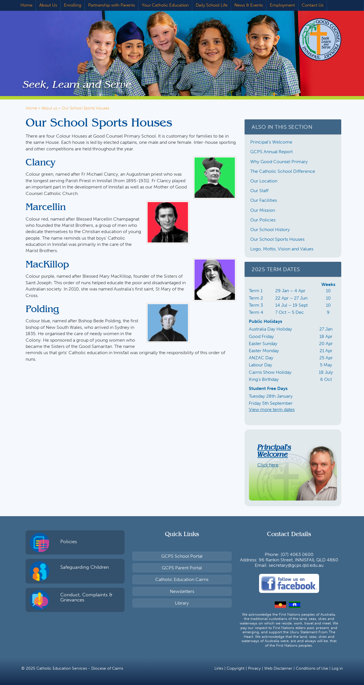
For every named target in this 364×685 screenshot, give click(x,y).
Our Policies (263, 220)
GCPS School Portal (181, 556)
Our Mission (262, 210)
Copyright (236, 668)
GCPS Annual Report (271, 151)
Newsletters (182, 591)
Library (182, 603)
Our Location (263, 181)
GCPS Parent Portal (182, 567)
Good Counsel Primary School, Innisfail (311, 39)
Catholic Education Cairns (181, 579)
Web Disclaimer (278, 668)
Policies (68, 541)
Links (218, 668)
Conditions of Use (312, 668)
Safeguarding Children (84, 567)
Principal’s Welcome (271, 142)
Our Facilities (263, 200)
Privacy (254, 668)
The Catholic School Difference (282, 171)
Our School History (270, 229)
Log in (337, 668)
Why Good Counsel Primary (279, 161)
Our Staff (259, 190)
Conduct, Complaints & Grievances (86, 597)
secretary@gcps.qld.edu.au (296, 565)
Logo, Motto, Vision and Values (281, 249)
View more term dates (272, 409)
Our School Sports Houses (277, 239)
